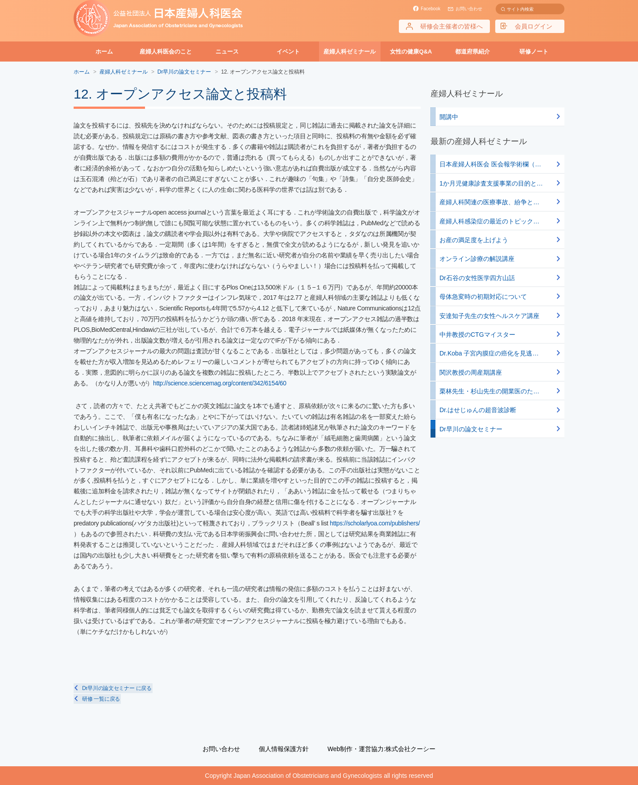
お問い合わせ (469, 8)
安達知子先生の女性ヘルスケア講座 (489, 315)
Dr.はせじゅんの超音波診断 (477, 409)
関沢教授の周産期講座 (470, 372)
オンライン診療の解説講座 (476, 258)
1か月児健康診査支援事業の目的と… (491, 183)
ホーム (104, 51)
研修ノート (533, 51)
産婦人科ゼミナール (349, 51)
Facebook (430, 8)
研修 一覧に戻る (100, 699)
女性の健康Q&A (411, 51)
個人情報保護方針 (284, 748)
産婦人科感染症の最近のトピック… (489, 221)
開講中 (448, 116)
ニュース (227, 51)
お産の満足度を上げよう (473, 240)
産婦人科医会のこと (166, 51)
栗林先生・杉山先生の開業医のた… (489, 391)
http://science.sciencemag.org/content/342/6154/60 (220, 383)
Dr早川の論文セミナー (470, 429)
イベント (288, 51)
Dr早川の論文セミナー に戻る (116, 688)
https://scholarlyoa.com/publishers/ (120, 533)
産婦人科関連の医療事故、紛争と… (489, 202)
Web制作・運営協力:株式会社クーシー (381, 748)
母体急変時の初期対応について (483, 296)
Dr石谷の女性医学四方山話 (477, 277)
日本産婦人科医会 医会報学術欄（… (490, 164)
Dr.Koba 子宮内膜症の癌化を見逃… (489, 353)
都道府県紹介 (472, 51)
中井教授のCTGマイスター (477, 334)
